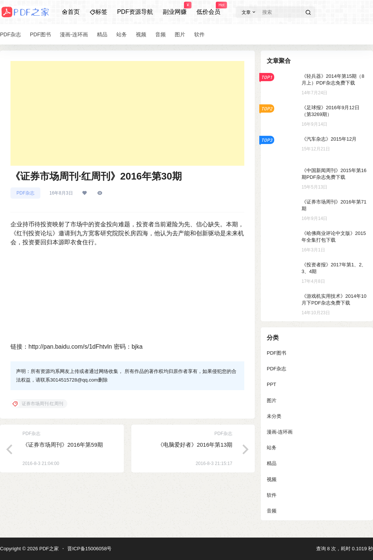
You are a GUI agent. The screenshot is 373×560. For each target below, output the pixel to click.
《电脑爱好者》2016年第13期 (195, 444)
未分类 (274, 416)
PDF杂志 (25, 193)
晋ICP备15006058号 (89, 548)
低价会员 (208, 8)
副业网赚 (175, 8)
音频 (271, 511)
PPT (271, 384)
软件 (271, 495)
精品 (271, 463)
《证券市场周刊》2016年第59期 (62, 444)
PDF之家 (48, 548)
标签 (98, 12)
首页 (71, 12)
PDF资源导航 (135, 12)
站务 (271, 447)
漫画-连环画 (280, 432)
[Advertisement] (127, 113)
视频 (271, 479)
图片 (271, 400)
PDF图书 (276, 353)
